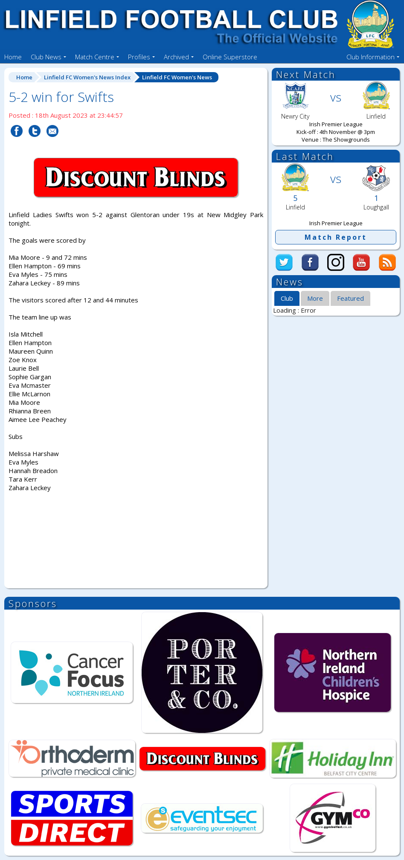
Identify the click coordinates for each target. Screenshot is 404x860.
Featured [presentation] (350, 298)
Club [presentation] (287, 298)
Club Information (370, 56)
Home (13, 56)
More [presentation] (315, 298)
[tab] (286, 298)
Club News (46, 56)
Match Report (336, 237)
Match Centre (94, 56)
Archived (176, 56)
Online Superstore (230, 56)
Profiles (139, 56)
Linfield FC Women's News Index (87, 77)
